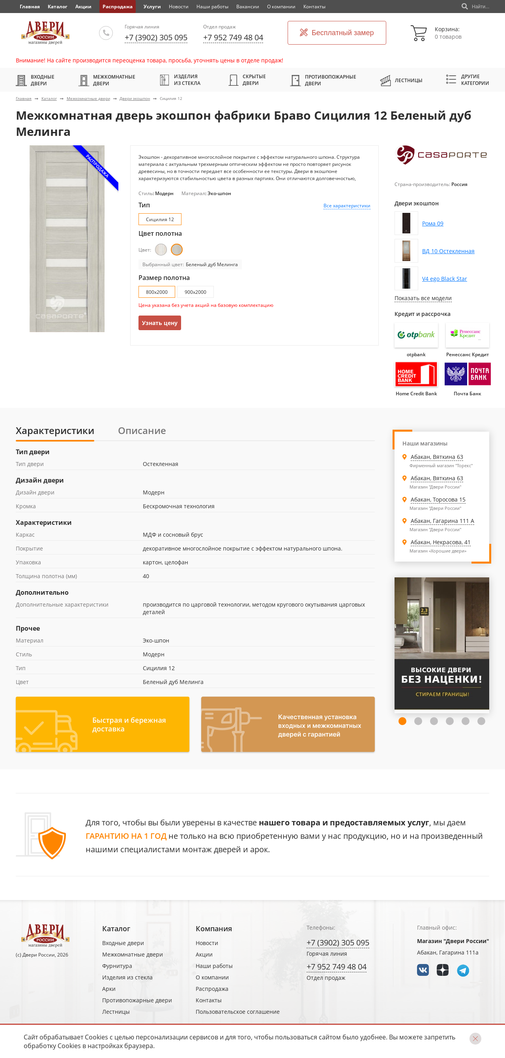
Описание (142, 430)
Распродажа (118, 6)
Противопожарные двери (323, 80)
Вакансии (247, 6)
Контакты (314, 6)
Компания (214, 928)
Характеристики (55, 430)
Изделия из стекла (179, 79)
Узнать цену (160, 323)
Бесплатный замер (337, 33)
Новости (179, 6)
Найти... (475, 6)
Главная (24, 98)
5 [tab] (450, 721)
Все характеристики (347, 205)
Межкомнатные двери (106, 80)
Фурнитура (117, 966)
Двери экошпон (135, 98)
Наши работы (212, 6)
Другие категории (467, 79)
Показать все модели (423, 298)
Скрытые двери (247, 79)
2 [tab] (402, 721)
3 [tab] (418, 721)
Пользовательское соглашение (238, 1011)
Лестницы (401, 80)
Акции (83, 6)
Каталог (57, 6)
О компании (281, 6)
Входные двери (35, 80)
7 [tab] (481, 721)
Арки (109, 988)
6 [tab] (465, 721)
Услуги (152, 6)
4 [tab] (434, 721)
